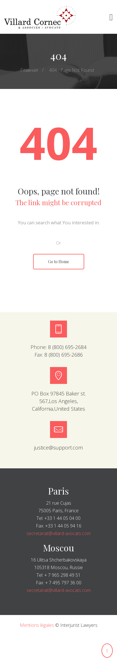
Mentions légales (37, 625)
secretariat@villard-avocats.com (59, 533)
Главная (29, 70)
